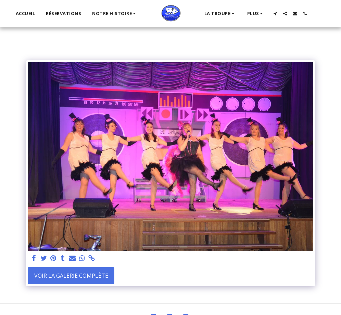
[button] (115, 13)
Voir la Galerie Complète (71, 275)
